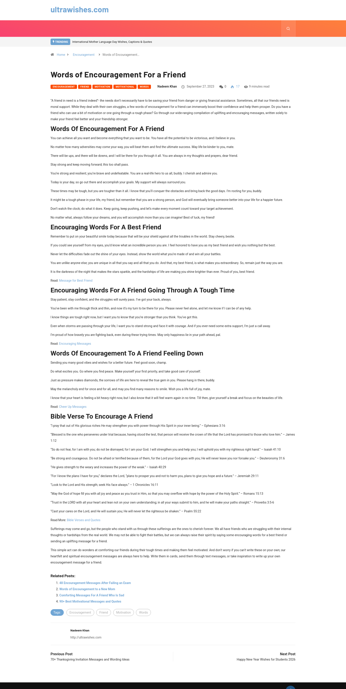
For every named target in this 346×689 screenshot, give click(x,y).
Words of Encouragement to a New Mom (87, 589)
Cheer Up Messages (72, 406)
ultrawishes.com (80, 9)
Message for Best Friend (75, 280)
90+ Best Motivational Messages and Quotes (90, 601)
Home (61, 54)
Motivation (102, 86)
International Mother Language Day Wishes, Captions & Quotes (112, 41)
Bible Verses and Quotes (83, 520)
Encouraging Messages (75, 343)
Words (144, 86)
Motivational (125, 86)
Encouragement (83, 54)
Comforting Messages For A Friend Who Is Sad (91, 595)
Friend (84, 86)
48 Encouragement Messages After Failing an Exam (95, 583)
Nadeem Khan (167, 86)
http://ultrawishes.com (86, 637)
